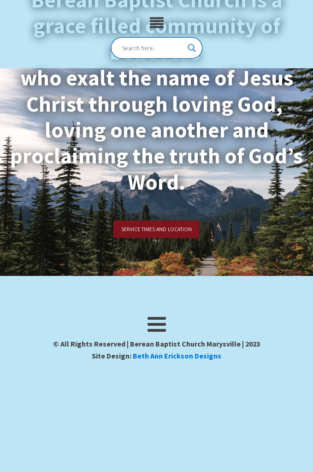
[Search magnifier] (191, 48)
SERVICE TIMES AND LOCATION (156, 229)
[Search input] (152, 48)
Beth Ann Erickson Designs (177, 355)
